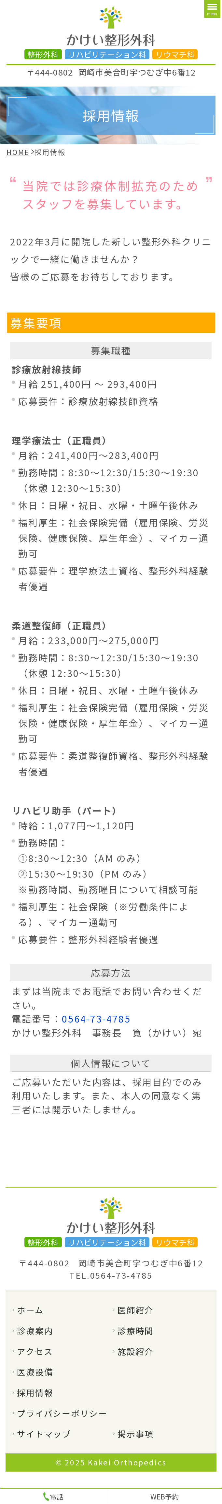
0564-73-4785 (96, 1018)
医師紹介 (136, 1310)
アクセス (35, 1351)
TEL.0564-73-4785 (110, 1275)
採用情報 (35, 1392)
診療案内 (35, 1330)
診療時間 (136, 1330)
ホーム (30, 1310)
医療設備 (35, 1372)
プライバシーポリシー (62, 1413)
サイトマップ (44, 1433)
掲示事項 (136, 1433)
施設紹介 (136, 1351)
